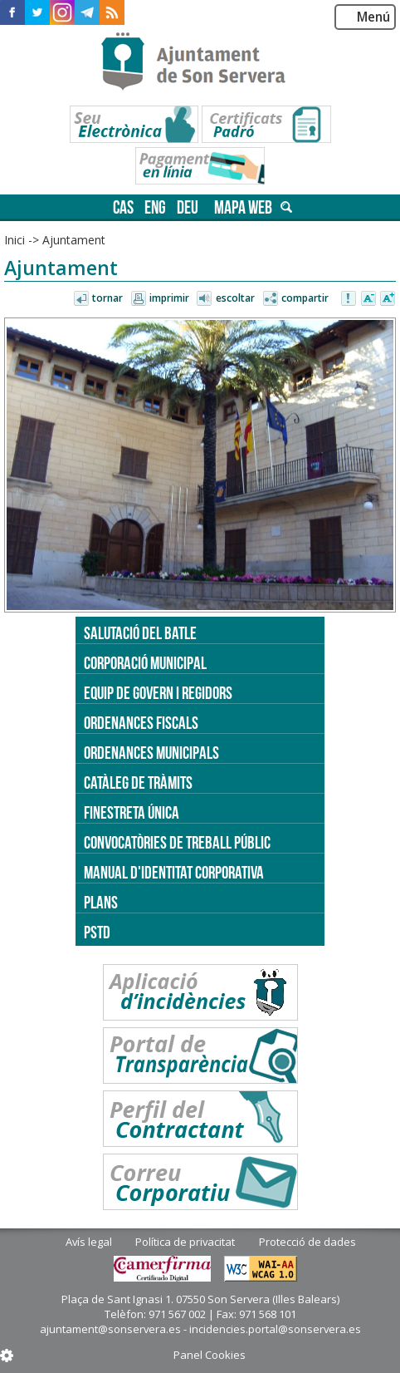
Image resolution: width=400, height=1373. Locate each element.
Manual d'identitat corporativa (174, 872)
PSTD (97, 932)
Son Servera (200, 62)
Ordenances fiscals (141, 722)
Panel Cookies (209, 1354)
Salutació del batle (140, 632)
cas (123, 207)
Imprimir (169, 298)
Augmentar (387, 299)
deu (187, 207)
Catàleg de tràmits (138, 782)
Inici (14, 240)
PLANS (101, 902)
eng (155, 207)
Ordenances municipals (151, 752)
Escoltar (235, 298)
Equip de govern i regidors (158, 692)
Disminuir (368, 299)
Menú (373, 17)
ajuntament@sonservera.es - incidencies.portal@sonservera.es (200, 1328)
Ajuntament (73, 240)
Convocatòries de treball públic (177, 842)
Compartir (305, 298)
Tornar (107, 298)
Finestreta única (131, 812)
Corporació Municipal (145, 662)
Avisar (349, 299)
